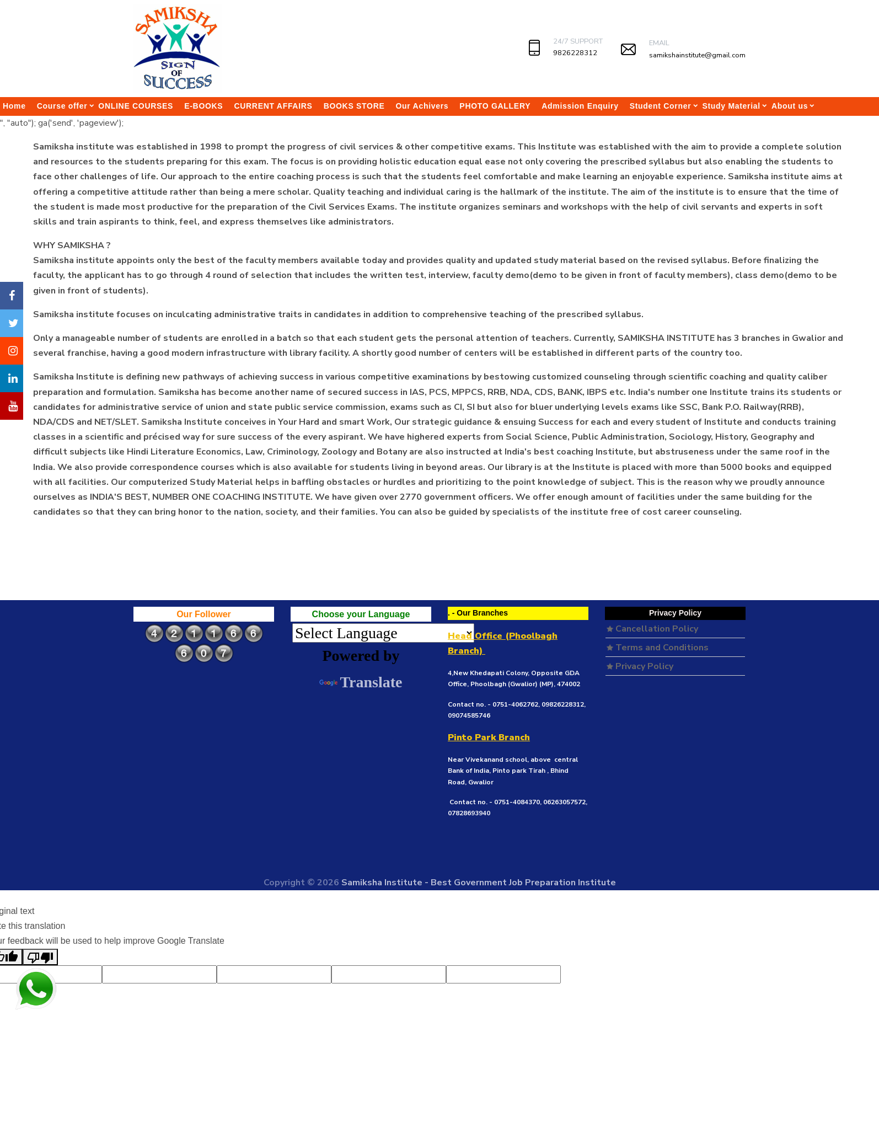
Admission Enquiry (580, 105)
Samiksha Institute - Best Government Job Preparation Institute (478, 882)
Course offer (62, 105)
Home (14, 105)
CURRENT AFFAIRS (273, 105)
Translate (360, 682)
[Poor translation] (40, 957)
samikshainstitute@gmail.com (697, 55)
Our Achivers (422, 105)
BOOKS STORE (354, 105)
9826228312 (575, 53)
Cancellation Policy (652, 629)
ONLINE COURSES (135, 105)
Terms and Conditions (658, 647)
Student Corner (661, 105)
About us (789, 105)
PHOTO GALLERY (494, 105)
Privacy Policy (640, 666)
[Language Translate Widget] (383, 633)
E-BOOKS (203, 105)
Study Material (731, 105)
